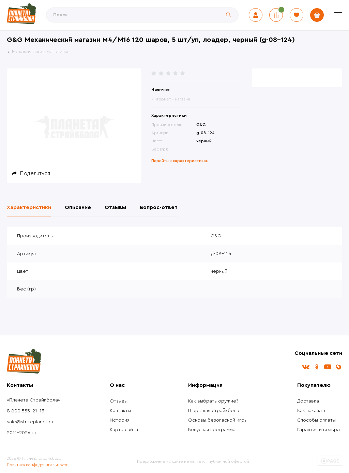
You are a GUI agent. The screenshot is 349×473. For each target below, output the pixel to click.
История (120, 420)
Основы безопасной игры (217, 420)
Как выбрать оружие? (213, 401)
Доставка (308, 401)
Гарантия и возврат (319, 429)
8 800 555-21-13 (25, 411)
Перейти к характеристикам (180, 161)
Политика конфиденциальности (38, 465)
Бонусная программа (212, 429)
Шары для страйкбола (213, 410)
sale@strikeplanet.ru (30, 422)
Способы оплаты (316, 420)
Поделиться (35, 173)
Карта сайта (124, 429)
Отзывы (118, 401)
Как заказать (312, 410)
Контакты (120, 410)
